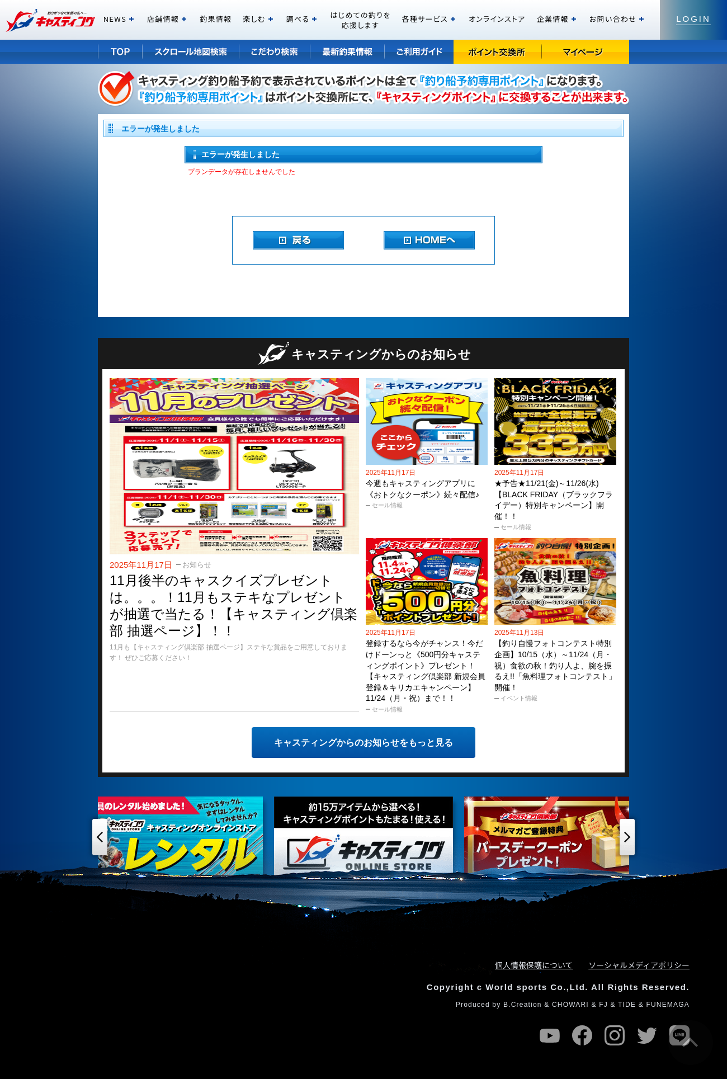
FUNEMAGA (668, 1005)
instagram (615, 1035)
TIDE (627, 1005)
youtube (550, 1035)
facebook (582, 1035)
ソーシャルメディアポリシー (639, 964)
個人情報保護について (534, 964)
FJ (603, 1005)
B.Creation (522, 1005)
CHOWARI (570, 1005)
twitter (647, 1035)
